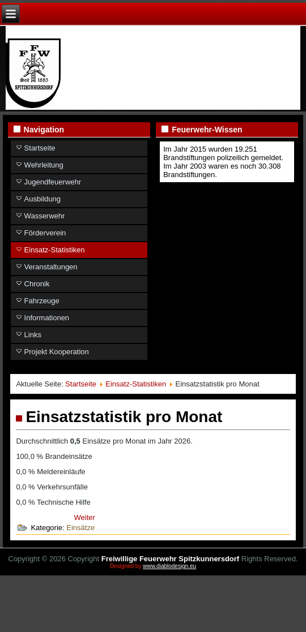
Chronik (37, 284)
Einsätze (80, 527)
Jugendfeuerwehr (52, 182)
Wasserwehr (44, 216)
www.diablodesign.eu (169, 566)
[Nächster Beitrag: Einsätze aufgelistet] (84, 517)
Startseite (40, 148)
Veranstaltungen (51, 267)
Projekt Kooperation (56, 351)
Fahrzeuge (42, 300)
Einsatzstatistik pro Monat (124, 416)
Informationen (47, 317)
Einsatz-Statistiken (54, 250)
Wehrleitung (43, 165)
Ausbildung (42, 199)
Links (32, 334)
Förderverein (45, 233)
